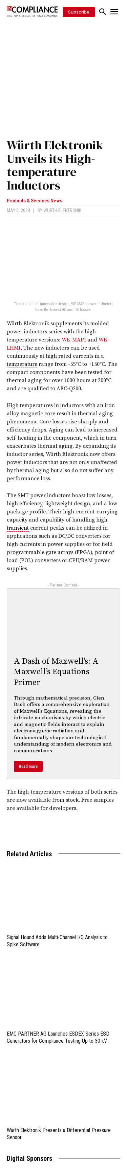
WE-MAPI (74, 339)
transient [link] (18, 528)
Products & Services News (34, 200)
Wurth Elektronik (62, 210)
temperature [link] (22, 364)
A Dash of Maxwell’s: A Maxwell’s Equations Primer (56, 671)
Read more (28, 766)
